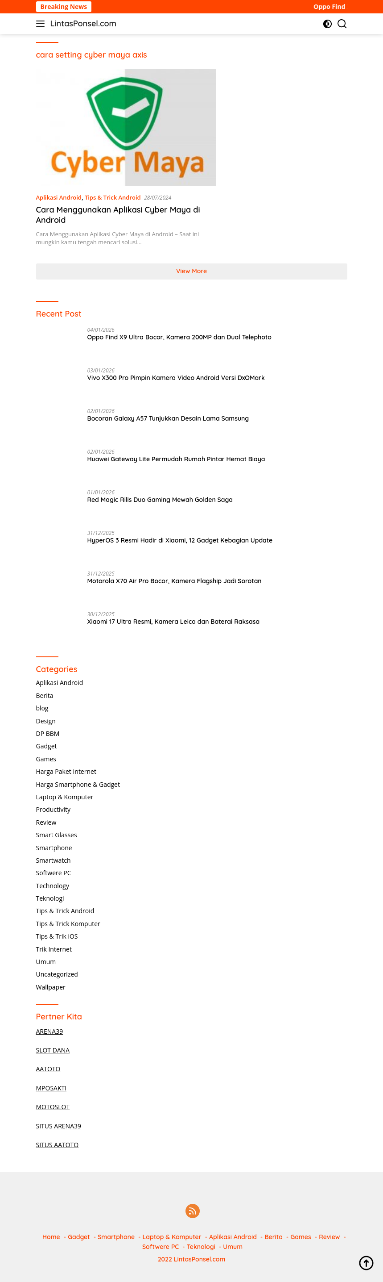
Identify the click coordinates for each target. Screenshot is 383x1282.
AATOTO (48, 1069)
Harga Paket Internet (66, 771)
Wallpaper (51, 987)
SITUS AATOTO (57, 1144)
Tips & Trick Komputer (68, 923)
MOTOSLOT (53, 1106)
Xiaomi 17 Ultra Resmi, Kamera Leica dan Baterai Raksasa (173, 622)
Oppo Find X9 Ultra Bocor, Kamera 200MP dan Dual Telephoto (179, 337)
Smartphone (54, 848)
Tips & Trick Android (113, 197)
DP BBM (48, 733)
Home (51, 1237)
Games (46, 759)
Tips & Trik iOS (57, 936)
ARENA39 (49, 1031)
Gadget (46, 746)
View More (191, 271)
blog (42, 708)
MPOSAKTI (51, 1088)
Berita (45, 695)
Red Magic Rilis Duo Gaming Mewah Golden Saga (160, 500)
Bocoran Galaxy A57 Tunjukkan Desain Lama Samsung (168, 418)
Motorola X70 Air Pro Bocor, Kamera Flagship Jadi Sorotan (174, 581)
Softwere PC (53, 873)
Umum (46, 961)
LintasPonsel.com (83, 23)
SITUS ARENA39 (59, 1126)
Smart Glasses (56, 835)
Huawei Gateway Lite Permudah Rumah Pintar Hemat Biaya (176, 459)
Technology (52, 885)
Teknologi (50, 898)
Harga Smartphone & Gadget (78, 784)
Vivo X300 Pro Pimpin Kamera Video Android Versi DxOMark (176, 378)
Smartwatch (53, 860)
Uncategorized (57, 974)
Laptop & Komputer (65, 797)
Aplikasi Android (59, 197)
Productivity (53, 809)
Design (46, 721)
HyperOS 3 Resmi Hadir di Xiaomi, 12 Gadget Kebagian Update (180, 540)
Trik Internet (54, 949)
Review (46, 822)
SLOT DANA (53, 1050)
